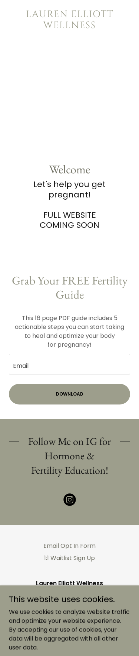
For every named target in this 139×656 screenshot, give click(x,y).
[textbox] (69, 364)
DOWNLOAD (69, 394)
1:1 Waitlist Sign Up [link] (69, 558)
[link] (69, 20)
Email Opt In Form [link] (69, 546)
